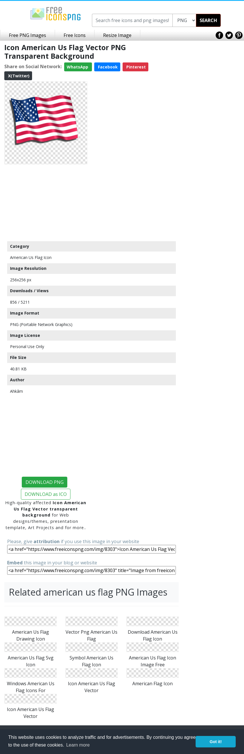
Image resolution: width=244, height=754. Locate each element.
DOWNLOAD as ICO (46, 494)
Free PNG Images (27, 35)
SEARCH (208, 20)
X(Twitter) (18, 75)
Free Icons (75, 35)
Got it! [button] (216, 741)
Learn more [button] (78, 745)
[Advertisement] (45, 202)
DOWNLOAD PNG (44, 482)
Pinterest (135, 67)
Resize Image (117, 35)
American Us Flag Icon (31, 257)
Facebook (107, 67)
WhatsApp (78, 67)
